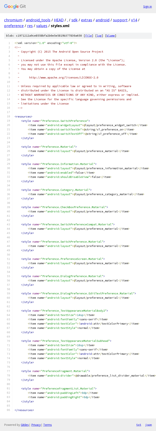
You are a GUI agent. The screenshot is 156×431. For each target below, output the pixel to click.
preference (14, 25)
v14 (134, 19)
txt (138, 424)
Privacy (36, 425)
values (41, 25)
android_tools (38, 19)
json (148, 424)
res (30, 25)
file (88, 35)
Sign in (147, 6)
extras (86, 19)
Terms (47, 425)
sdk (74, 19)
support (120, 19)
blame (111, 35)
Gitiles (25, 425)
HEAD (59, 19)
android (102, 19)
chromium (13, 19)
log (99, 35)
